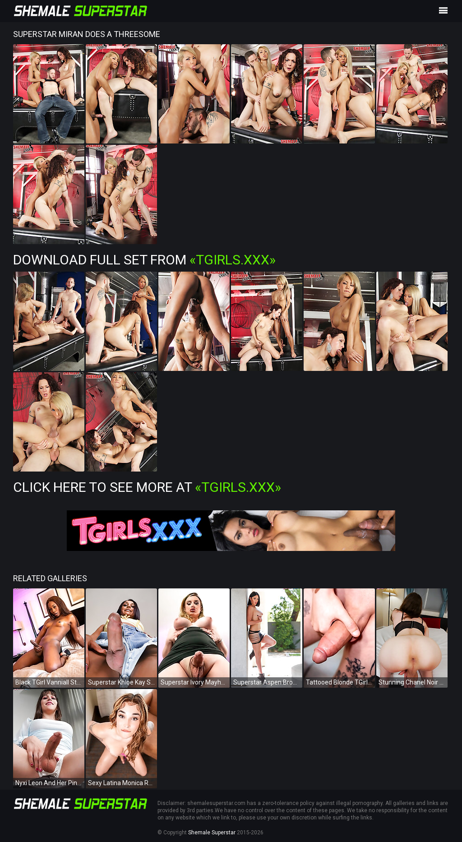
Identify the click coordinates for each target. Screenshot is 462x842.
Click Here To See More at (147, 487)
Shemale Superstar (212, 832)
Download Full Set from (144, 260)
